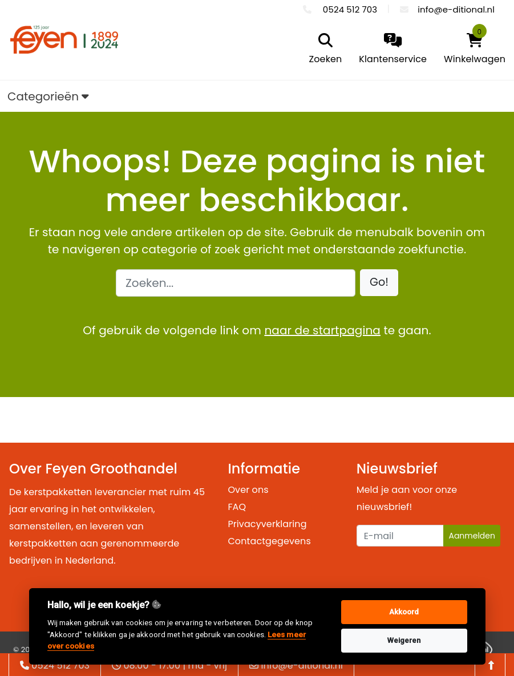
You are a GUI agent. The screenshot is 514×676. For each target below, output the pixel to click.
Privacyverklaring (267, 524)
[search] (322, 49)
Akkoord (404, 612)
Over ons (248, 489)
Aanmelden (471, 535)
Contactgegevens (269, 541)
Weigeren (404, 640)
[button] (379, 282)
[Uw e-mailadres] (400, 536)
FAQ (237, 506)
